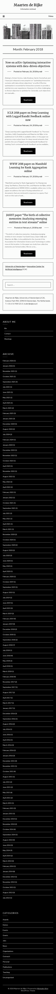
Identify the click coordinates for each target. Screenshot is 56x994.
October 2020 (8, 540)
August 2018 (8, 645)
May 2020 (6, 566)
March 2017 (7, 703)
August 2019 (8, 592)
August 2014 (8, 840)
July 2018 (6, 650)
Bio (5, 328)
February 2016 (8, 750)
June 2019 (7, 603)
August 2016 (8, 724)
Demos (5, 925)
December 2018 (9, 629)
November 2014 (9, 824)
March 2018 (7, 671)
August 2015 (8, 777)
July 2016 (6, 729)
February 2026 (8, 361)
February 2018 (8, 677)
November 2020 (9, 534)
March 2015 (7, 803)
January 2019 (8, 624)
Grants (5, 935)
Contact (7, 334)
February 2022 (8, 492)
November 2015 (9, 766)
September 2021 (9, 508)
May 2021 (6, 519)
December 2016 (9, 713)
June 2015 (7, 787)
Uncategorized (8, 977)
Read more (28, 100)
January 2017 (8, 708)
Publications (7, 967)
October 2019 (8, 582)
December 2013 (9, 877)
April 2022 (6, 487)
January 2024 (8, 445)
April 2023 (6, 466)
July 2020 (6, 555)
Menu (50, 16)
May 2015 (6, 792)
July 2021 (6, 513)
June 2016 (7, 735)
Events (5, 930)
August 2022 (8, 476)
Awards (5, 920)
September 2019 (9, 587)
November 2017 (9, 682)
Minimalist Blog (42, 989)
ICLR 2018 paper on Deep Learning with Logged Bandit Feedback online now (28, 116)
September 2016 (9, 719)
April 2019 (6, 608)
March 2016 (7, 745)
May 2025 (6, 397)
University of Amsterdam (15, 266)
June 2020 (7, 561)
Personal (6, 962)
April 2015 (6, 798)
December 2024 (9, 424)
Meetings (8, 339)
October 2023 (8, 461)
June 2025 (7, 392)
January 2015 (8, 813)
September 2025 (9, 382)
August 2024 (8, 429)
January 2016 (8, 756)
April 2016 (6, 740)
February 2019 (8, 619)
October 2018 (8, 634)
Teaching (6, 972)
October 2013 (8, 887)
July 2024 (6, 434)
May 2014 (6, 850)
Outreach (6, 956)
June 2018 (7, 656)
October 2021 (8, 503)
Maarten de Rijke (28, 5)
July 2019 (6, 598)
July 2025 (6, 387)
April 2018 (6, 666)
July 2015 (6, 782)
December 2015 (9, 761)
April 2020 (6, 571)
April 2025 (6, 403)
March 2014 (7, 861)
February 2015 (8, 808)
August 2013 (8, 892)
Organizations (8, 951)
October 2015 (8, 771)
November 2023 (9, 455)
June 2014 (7, 845)
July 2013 (6, 898)
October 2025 (8, 376)
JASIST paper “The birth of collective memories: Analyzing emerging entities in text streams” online (28, 219)
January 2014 (8, 871)
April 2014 (6, 856)
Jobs (4, 941)
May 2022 (6, 482)
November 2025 (9, 371)
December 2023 (9, 450)
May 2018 (6, 661)
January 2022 (8, 498)
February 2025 (8, 413)
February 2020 (8, 576)
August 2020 (8, 550)
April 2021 (6, 524)
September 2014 (9, 835)
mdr (40, 71)
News (5, 946)
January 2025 (8, 419)
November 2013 (9, 882)
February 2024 (8, 440)
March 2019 (7, 613)
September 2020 (9, 545)
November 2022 (9, 471)
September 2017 (9, 687)
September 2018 (9, 640)
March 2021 (7, 529)
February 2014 (8, 866)
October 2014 (8, 829)
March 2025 (7, 408)
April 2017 (6, 698)
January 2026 (8, 366)
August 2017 (8, 692)
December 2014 (9, 819)
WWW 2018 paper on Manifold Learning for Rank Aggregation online (28, 167)
